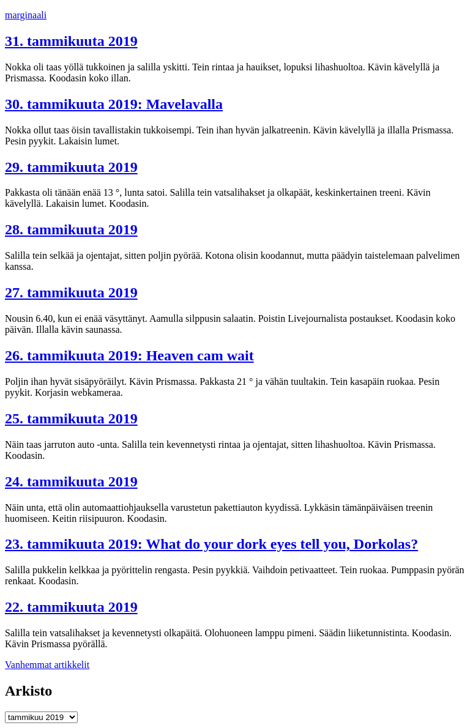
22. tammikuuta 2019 (71, 607)
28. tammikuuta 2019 (71, 229)
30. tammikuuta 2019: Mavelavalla (114, 104)
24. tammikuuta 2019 (71, 481)
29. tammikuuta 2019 (71, 167)
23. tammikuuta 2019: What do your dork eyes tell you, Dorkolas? (211, 544)
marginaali (26, 15)
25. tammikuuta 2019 (71, 418)
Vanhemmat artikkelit (47, 664)
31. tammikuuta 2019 (71, 41)
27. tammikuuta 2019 (71, 292)
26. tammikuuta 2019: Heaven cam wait (129, 355)
